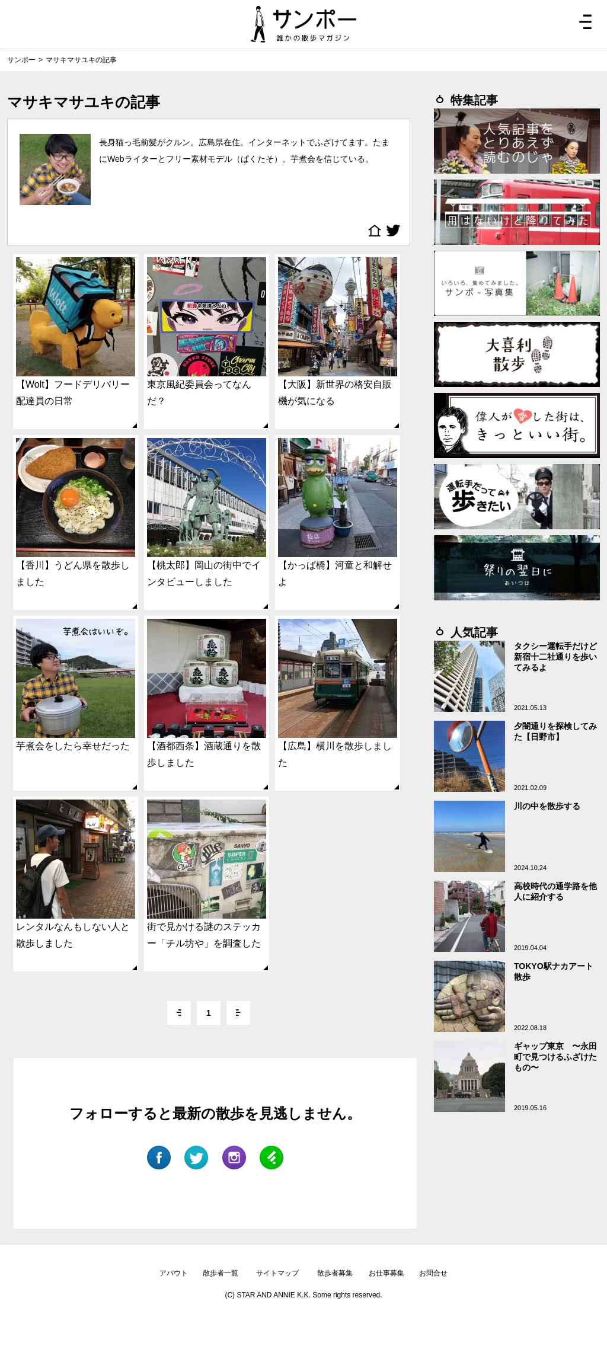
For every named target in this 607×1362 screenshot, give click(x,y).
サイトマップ (277, 1273)
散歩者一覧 (220, 1273)
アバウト (173, 1273)
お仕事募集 (386, 1273)
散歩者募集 (335, 1273)
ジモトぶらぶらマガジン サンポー (303, 24)
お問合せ (433, 1273)
